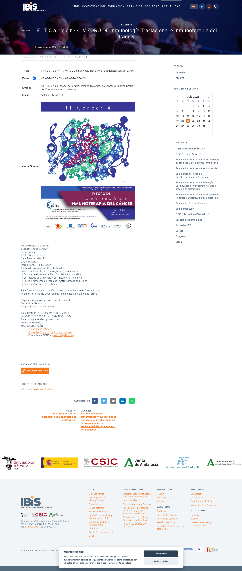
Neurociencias (130, 505)
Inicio (24, 61)
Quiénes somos (96, 499)
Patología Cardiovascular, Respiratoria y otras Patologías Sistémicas (135, 516)
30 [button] (198, 130)
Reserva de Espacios (167, 520)
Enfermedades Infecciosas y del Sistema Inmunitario (137, 500)
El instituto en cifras (99, 517)
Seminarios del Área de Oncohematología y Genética (191, 179)
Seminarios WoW (184, 212)
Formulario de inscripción (37, 393)
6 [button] (182, 115)
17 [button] (204, 120)
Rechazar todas (161, 561)
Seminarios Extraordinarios (191, 207)
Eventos (51, 61)
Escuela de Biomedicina (188, 223)
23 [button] (198, 125)
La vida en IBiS (198, 503)
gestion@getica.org (63, 339)
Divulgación (196, 499)
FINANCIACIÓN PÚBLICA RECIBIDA (135, 530)
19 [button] (177, 125)
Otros (63, 61)
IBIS (77, 6)
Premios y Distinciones (202, 506)
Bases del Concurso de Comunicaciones (50, 336)
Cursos (179, 234)
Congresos (181, 240)
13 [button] (182, 120)
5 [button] (177, 115)
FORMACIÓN (116, 6)
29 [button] (193, 130)
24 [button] (204, 125)
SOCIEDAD (152, 6)
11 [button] (209, 115)
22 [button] (193, 125)
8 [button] (193, 115)
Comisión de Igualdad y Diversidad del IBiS (100, 522)
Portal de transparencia (101, 537)
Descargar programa (35, 375)
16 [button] (198, 120)
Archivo (179, 82)
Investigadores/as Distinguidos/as (98, 504)
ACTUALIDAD (171, 6)
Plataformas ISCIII (166, 527)
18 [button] (209, 120)
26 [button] (177, 130)
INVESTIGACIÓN (93, 6)
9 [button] (198, 115)
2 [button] (198, 110)
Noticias (195, 520)
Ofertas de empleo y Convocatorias (99, 528)
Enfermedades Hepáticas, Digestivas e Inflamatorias (136, 523)
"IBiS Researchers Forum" (190, 152)
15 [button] (193, 120)
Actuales (180, 76)
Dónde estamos (96, 513)
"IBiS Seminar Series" (188, 158)
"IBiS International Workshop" (192, 218)
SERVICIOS (134, 6)
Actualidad (37, 61)
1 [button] (193, 110)
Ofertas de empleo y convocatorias (201, 529)
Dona (91, 541)
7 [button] (188, 115)
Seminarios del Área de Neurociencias (197, 172)
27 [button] (182, 130)
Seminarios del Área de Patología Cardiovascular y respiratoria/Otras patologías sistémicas (195, 189)
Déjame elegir (125, 563)
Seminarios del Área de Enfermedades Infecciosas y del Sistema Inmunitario (197, 165)
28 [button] (188, 130)
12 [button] (177, 120)
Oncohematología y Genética (137, 509)
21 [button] (188, 125)
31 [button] (204, 130)
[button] (208, 100)
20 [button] (182, 125)
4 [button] (209, 110)
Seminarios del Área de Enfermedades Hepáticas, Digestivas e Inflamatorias (197, 200)
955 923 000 (31, 532)
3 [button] (203, 110)
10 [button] (204, 115)
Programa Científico (39, 333)
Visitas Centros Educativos (204, 510)
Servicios (161, 516)
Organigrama (95, 509)
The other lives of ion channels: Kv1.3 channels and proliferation (59, 421)
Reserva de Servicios (167, 524)
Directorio (94, 533)
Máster (160, 499)
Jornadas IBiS (183, 229)
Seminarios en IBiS (166, 503)
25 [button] (209, 125)
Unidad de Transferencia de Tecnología (170, 532)
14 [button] (188, 120)
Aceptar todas (160, 553)
